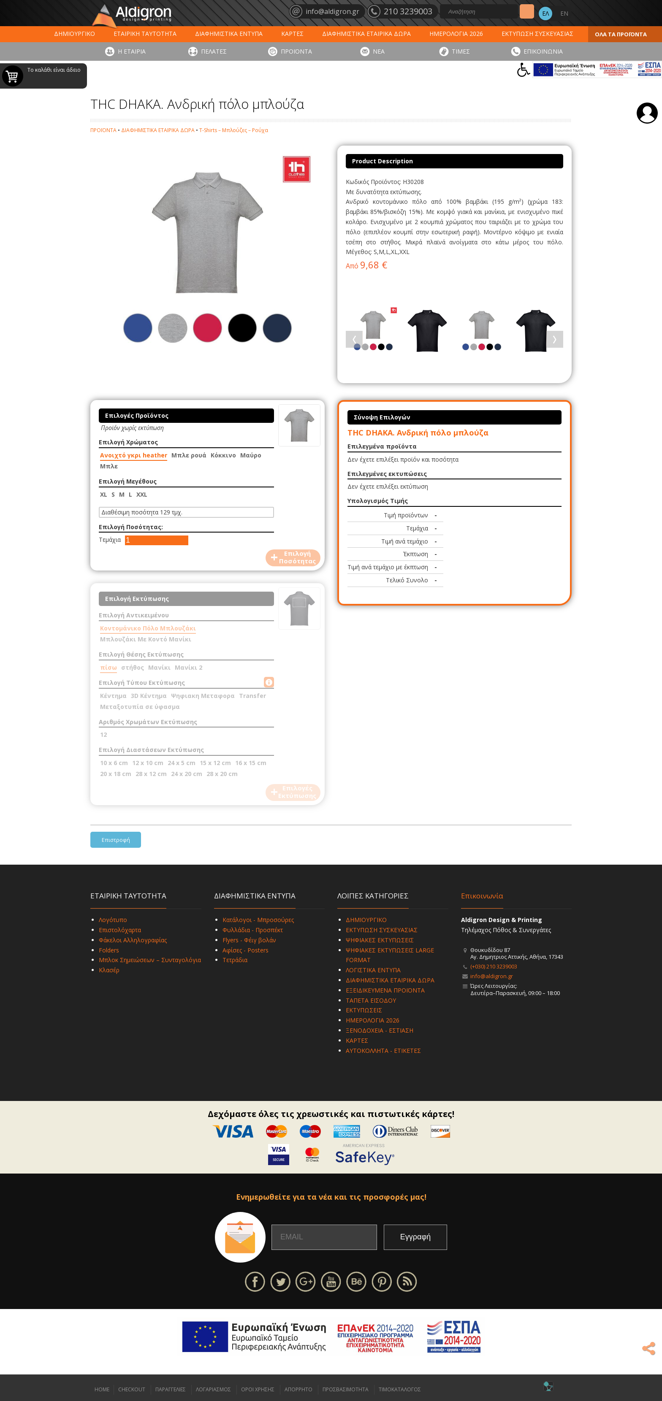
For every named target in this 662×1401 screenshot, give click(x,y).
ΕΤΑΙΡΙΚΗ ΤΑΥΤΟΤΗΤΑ (145, 34)
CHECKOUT (131, 1389)
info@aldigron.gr (491, 976)
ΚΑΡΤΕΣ (292, 34)
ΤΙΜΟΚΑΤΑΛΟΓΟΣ (400, 1389)
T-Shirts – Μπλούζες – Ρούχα (233, 130)
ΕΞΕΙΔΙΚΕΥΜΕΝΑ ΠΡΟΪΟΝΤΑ (385, 990)
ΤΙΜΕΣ (461, 51)
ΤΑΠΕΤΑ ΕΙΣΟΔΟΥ (371, 1000)
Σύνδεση (647, 113)
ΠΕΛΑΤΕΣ (214, 51)
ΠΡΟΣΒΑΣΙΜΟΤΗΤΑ (346, 1389)
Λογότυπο (113, 920)
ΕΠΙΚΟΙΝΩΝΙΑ (543, 51)
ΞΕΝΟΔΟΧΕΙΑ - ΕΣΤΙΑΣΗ (379, 1030)
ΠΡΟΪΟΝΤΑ (296, 51)
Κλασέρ (109, 970)
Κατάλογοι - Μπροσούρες (258, 920)
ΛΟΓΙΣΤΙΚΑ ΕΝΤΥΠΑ (373, 970)
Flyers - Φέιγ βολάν (249, 940)
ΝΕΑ (379, 51)
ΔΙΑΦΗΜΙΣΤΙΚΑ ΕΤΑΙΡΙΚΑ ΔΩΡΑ (366, 34)
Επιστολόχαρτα (120, 930)
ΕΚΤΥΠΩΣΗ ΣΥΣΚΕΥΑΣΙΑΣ (537, 34)
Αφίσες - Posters (245, 950)
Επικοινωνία (482, 896)
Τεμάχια (110, 540)
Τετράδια (234, 960)
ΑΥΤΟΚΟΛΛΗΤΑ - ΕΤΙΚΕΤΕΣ (383, 1051)
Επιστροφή (116, 840)
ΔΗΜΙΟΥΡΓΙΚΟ (74, 34)
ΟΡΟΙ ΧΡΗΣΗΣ (257, 1389)
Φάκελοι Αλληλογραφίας (133, 940)
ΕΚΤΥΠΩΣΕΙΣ (364, 1010)
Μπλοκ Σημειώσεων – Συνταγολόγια (150, 960)
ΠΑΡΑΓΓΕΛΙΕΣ (170, 1389)
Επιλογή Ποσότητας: (131, 527)
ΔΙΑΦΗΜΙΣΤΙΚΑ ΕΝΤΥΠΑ (229, 34)
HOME (102, 1389)
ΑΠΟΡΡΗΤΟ (298, 1389)
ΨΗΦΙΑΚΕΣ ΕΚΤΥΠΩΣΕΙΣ (380, 940)
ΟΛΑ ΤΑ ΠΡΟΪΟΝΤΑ (621, 34)
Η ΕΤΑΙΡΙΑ (132, 51)
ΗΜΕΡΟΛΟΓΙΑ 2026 (456, 34)
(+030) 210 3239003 (493, 966)
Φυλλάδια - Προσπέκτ (252, 930)
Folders (109, 950)
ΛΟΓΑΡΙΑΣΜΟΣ (213, 1389)
